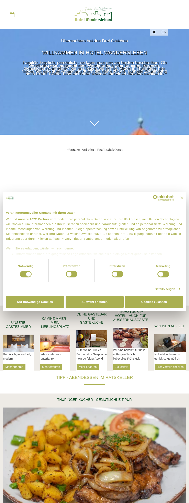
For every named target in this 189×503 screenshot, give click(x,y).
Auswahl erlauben (94, 302)
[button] (94, 123)
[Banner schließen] (181, 197)
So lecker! (121, 367)
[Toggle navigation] (177, 15)
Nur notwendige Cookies (35, 302)
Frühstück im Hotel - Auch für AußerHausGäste (130, 316)
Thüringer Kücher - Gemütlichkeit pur (94, 400)
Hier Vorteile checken (170, 367)
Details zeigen (165, 289)
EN (164, 32)
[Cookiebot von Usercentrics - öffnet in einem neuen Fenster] (156, 198)
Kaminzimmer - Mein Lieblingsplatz (55, 323)
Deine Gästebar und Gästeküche (92, 318)
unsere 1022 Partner (33, 219)
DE (153, 32)
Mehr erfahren (14, 367)
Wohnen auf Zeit (170, 326)
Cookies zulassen (154, 302)
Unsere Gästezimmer (18, 325)
